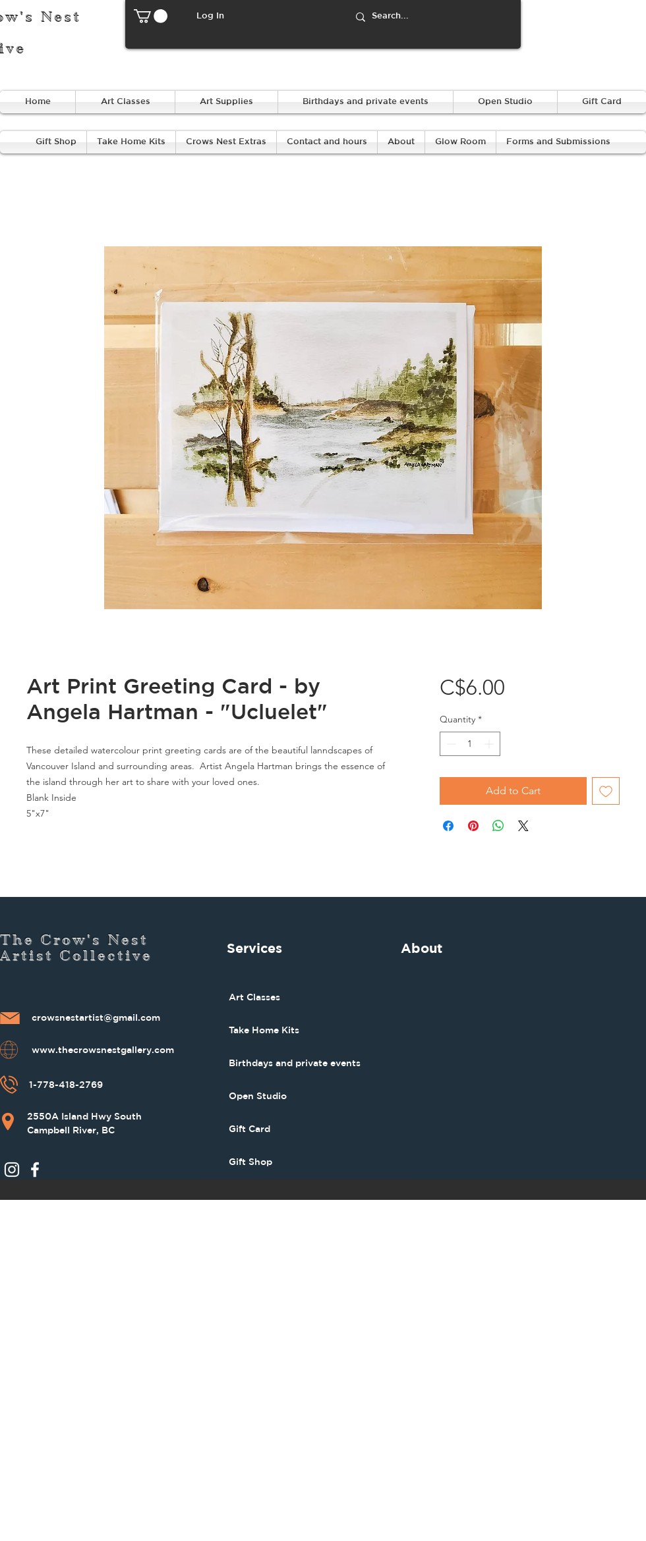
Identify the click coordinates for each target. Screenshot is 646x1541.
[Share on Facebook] (448, 826)
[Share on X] (523, 826)
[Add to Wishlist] (606, 791)
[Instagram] (12, 1169)
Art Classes (254, 997)
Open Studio (258, 1096)
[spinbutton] (470, 743)
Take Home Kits (264, 1030)
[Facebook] (35, 1169)
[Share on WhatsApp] (498, 826)
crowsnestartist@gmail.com (96, 1018)
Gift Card (249, 1128)
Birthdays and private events (295, 1063)
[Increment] (490, 743)
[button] (150, 16)
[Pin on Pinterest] (473, 826)
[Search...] (432, 17)
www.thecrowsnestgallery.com (103, 1050)
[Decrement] (450, 743)
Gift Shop (250, 1161)
